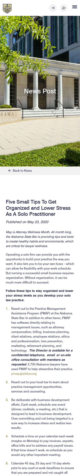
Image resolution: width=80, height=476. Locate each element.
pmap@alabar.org (24, 373)
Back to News (20, 170)
